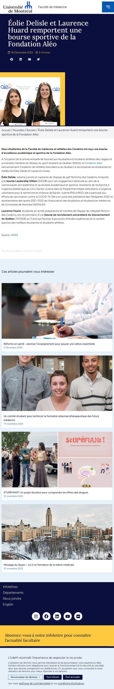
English (8, 604)
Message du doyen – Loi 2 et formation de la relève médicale (39, 564)
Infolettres (10, 587)
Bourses (31, 130)
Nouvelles (18, 130)
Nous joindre (12, 598)
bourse (10, 251)
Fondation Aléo (93, 163)
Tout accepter (72, 677)
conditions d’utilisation (71, 683)
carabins (17, 251)
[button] (11, 59)
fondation (37, 251)
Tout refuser (52, 677)
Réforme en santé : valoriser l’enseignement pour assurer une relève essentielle (49, 343)
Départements (13, 593)
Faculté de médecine (52, 7)
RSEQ (14, 235)
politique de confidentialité (34, 683)
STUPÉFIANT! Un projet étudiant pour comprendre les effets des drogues (46, 492)
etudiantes (27, 251)
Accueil (6, 130)
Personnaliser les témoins (25, 677)
